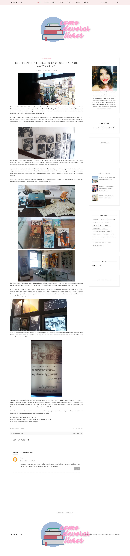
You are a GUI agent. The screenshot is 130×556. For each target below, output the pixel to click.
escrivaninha (111, 219)
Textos (61, 2)
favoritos (107, 225)
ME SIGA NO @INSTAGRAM (65, 513)
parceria (105, 228)
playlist (95, 225)
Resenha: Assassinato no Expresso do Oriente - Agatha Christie (106, 189)
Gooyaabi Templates (114, 534)
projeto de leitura (98, 239)
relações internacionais (99, 242)
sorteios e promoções (99, 231)
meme (94, 237)
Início (38, 2)
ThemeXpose (96, 534)
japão (112, 234)
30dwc (109, 231)
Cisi (21, 458)
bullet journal (97, 234)
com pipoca (103, 219)
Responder (77, 468)
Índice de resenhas (50, 2)
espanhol (106, 234)
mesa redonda (96, 228)
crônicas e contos (98, 222)
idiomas (107, 222)
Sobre (69, 2)
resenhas (95, 219)
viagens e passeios (46, 58)
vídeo (100, 225)
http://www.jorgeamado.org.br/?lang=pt (26, 421)
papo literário (111, 237)
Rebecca (40, 70)
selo (109, 242)
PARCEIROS (87, 2)
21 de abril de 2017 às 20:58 (27, 461)
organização (101, 237)
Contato (77, 2)
